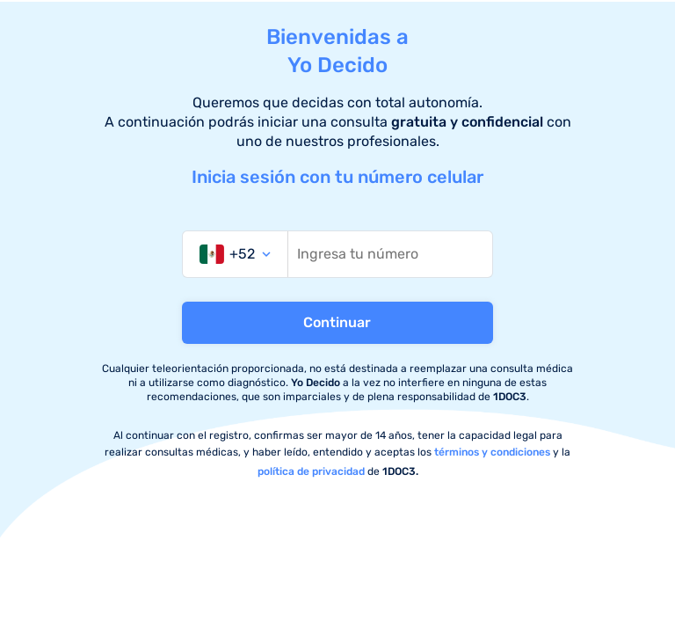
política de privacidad (311, 471)
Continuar (337, 322)
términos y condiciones (492, 452)
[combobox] (235, 254)
